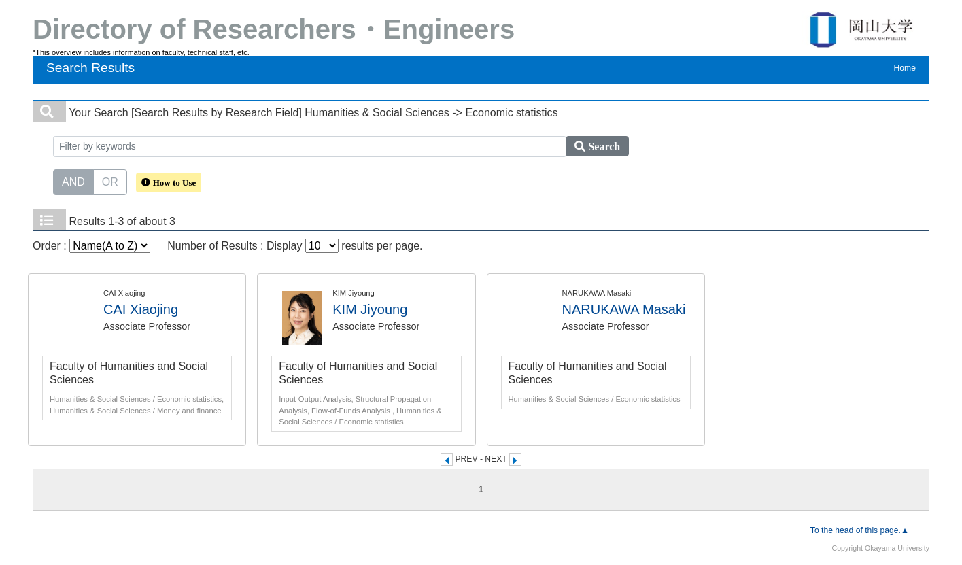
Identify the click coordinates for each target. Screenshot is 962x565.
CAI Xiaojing (140, 309)
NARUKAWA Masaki (624, 309)
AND (73, 181)
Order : (91, 246)
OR (110, 181)
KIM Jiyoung (369, 309)
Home (905, 68)
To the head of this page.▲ (859, 530)
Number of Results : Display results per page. (294, 246)
